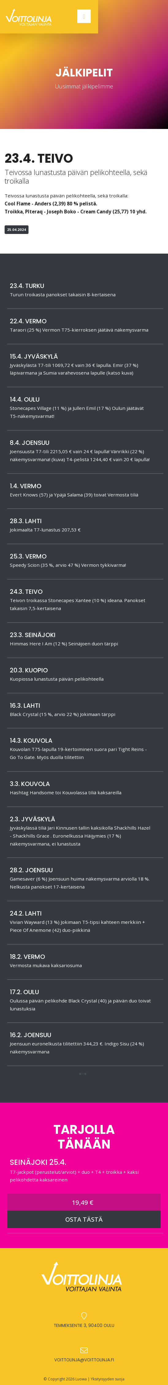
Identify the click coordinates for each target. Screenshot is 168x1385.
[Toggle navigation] (84, 16)
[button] (83, 1074)
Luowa (81, 1379)
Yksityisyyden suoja (107, 1379)
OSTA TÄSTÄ (84, 1219)
